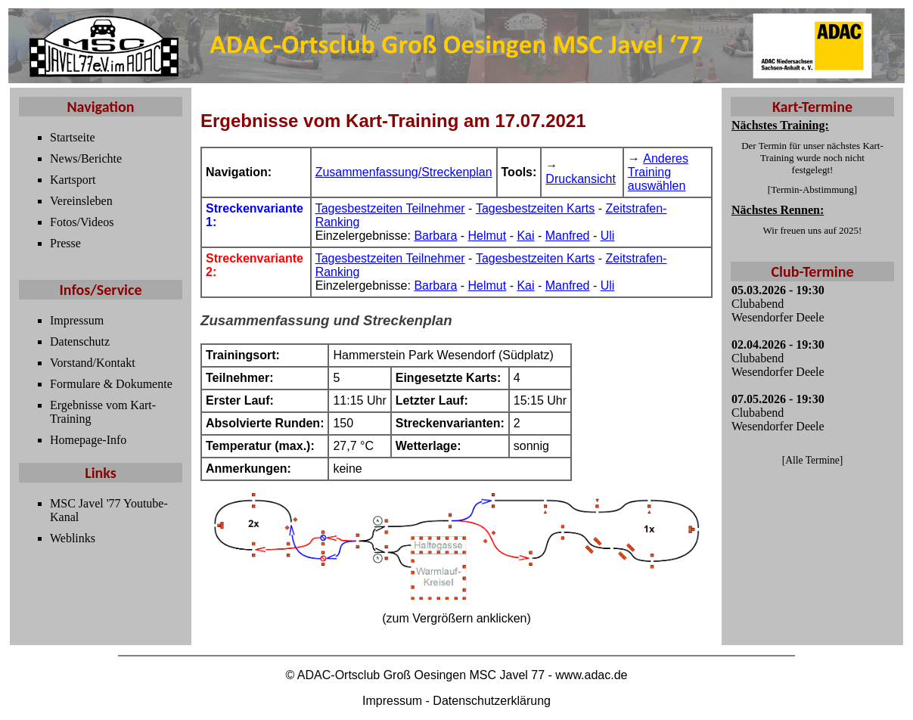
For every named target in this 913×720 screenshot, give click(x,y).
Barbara (435, 235)
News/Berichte (86, 158)
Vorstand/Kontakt (92, 362)
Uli (608, 235)
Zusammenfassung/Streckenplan (403, 172)
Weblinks (72, 538)
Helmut (487, 235)
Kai (525, 235)
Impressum (77, 320)
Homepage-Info (88, 439)
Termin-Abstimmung (812, 189)
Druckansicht (580, 178)
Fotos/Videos (81, 222)
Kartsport (72, 179)
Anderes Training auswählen (658, 172)
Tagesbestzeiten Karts (535, 208)
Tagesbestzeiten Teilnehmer (390, 208)
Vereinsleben (81, 200)
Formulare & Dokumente (111, 383)
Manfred (567, 235)
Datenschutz (80, 341)
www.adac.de (591, 675)
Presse (65, 243)
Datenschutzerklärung (492, 700)
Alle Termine (812, 460)
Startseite (72, 137)
